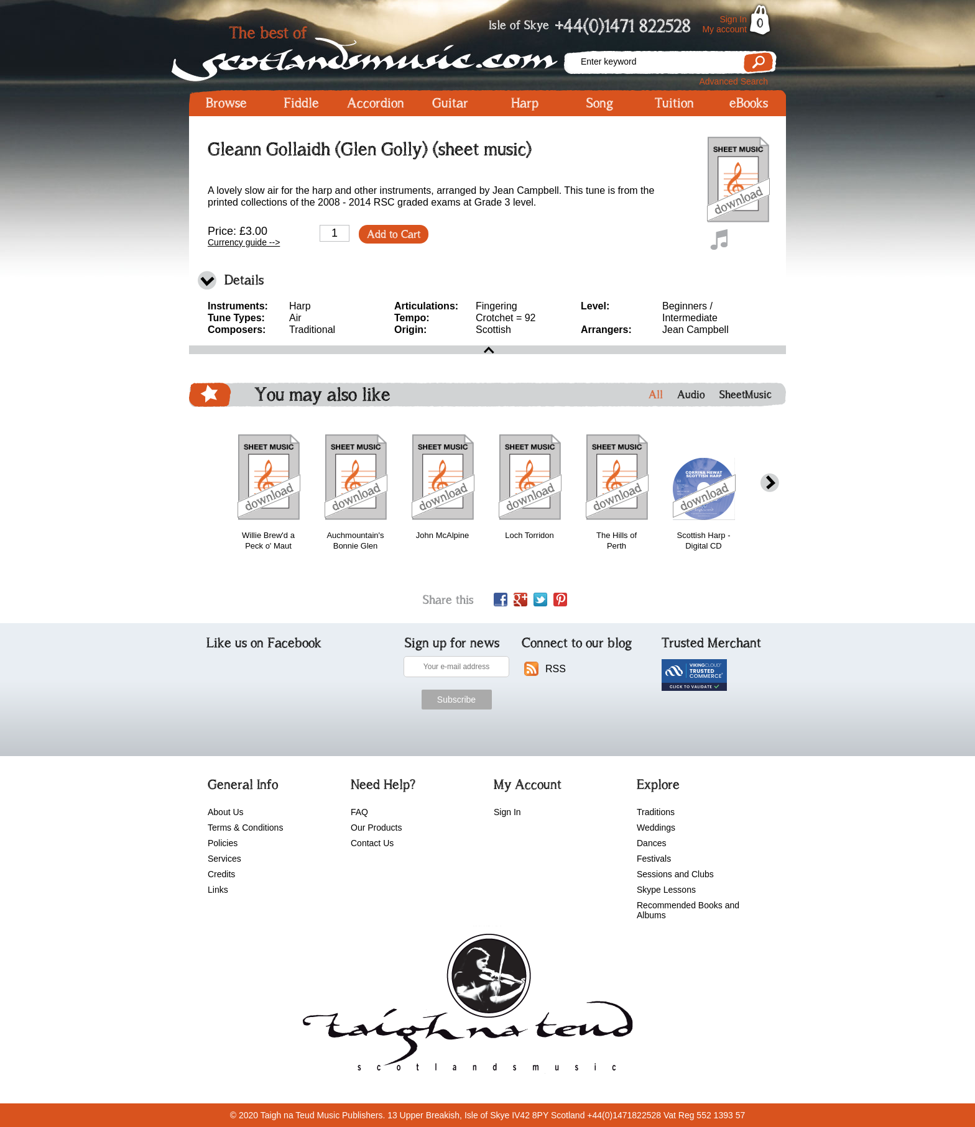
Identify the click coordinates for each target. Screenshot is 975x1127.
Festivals (654, 859)
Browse (226, 103)
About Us (226, 812)
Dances (651, 843)
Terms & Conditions (245, 828)
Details (244, 279)
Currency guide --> (244, 242)
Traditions (656, 812)
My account (724, 29)
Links (218, 890)
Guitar (450, 103)
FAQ (359, 812)
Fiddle (301, 103)
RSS (555, 669)
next (769, 483)
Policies (223, 843)
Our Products (376, 828)
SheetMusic (745, 394)
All (656, 394)
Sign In (733, 19)
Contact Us (372, 843)
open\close (487, 349)
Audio (691, 394)
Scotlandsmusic (375, 50)
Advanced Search (733, 81)
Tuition (674, 103)
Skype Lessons (666, 890)
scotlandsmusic (464, 1006)
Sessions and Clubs (675, 874)
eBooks (748, 103)
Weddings (656, 828)
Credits (221, 874)
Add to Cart (393, 234)
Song (599, 103)
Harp (524, 103)
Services (224, 859)
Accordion (375, 103)
